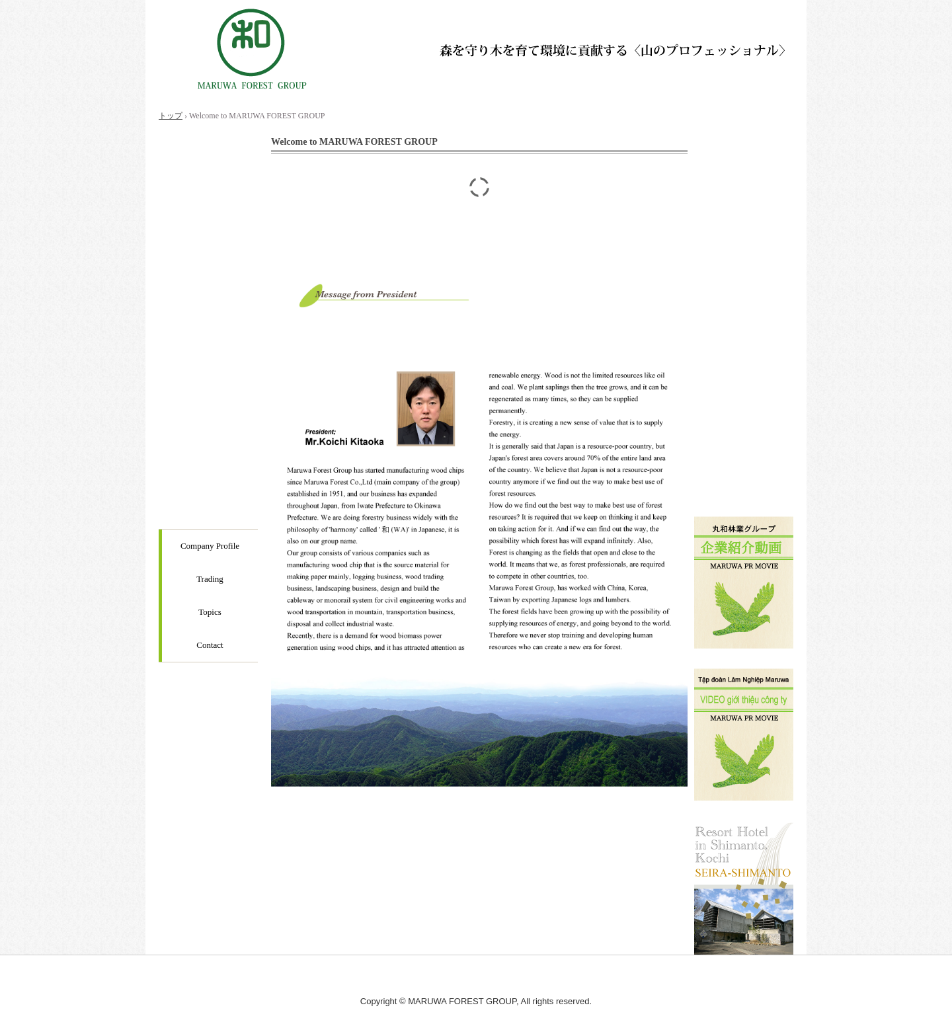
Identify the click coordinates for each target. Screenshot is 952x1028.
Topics (209, 612)
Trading (209, 579)
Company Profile (209, 546)
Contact (209, 645)
